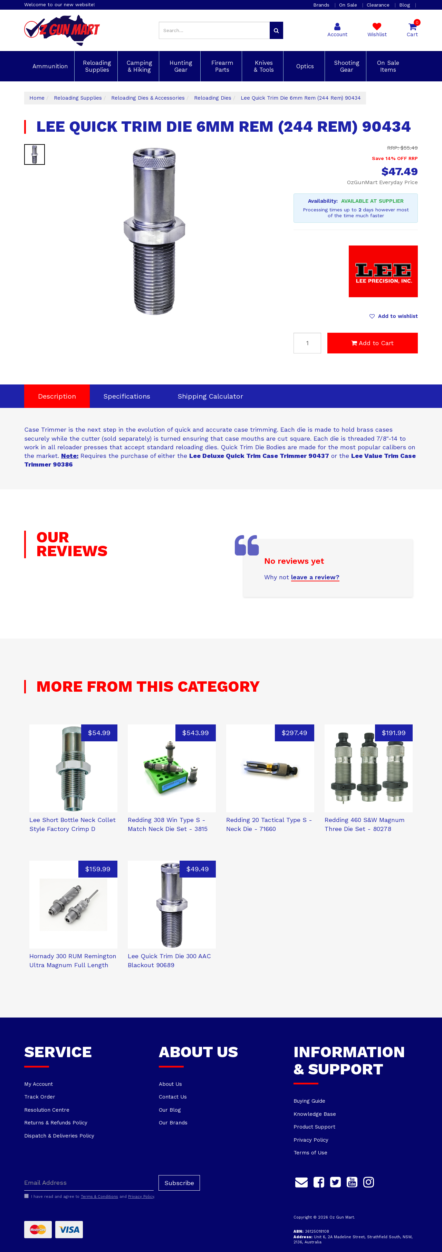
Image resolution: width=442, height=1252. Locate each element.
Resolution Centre (46, 1110)
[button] (393, 316)
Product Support (314, 1127)
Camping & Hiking (138, 66)
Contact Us (173, 1097)
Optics (304, 66)
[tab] (57, 396)
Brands (322, 5)
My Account (38, 1084)
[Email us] (301, 1181)
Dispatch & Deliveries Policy (59, 1136)
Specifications (127, 396)
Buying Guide (309, 1101)
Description (57, 396)
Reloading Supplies (96, 66)
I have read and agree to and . (89, 1196)
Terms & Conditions (99, 1196)
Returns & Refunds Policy (55, 1123)
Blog (405, 5)
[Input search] (214, 30)
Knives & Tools (263, 66)
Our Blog (170, 1110)
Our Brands (173, 1123)
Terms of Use (310, 1153)
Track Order (39, 1097)
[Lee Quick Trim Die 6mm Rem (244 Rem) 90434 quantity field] (307, 343)
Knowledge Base (315, 1114)
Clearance (379, 5)
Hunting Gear (179, 66)
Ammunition (49, 66)
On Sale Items (387, 66)
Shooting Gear (345, 66)
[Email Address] (89, 1183)
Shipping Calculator (210, 396)
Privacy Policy (311, 1140)
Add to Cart (372, 343)
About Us (170, 1084)
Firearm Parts (221, 66)
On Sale (349, 5)
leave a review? (315, 577)
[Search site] (276, 30)
